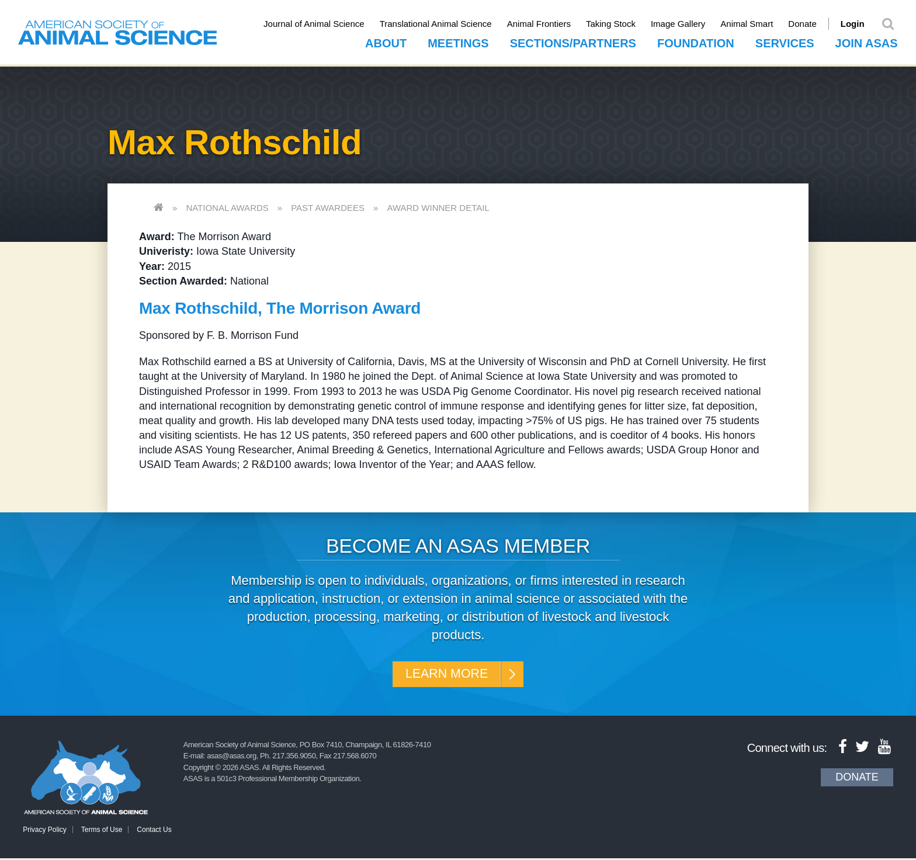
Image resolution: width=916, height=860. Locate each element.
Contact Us (154, 831)
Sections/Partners (573, 41)
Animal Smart (755, 24)
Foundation (695, 41)
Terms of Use (102, 831)
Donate (811, 24)
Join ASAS (866, 41)
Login (861, 24)
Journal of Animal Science (322, 24)
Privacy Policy (45, 831)
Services (784, 41)
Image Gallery (686, 24)
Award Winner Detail (438, 206)
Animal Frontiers (547, 24)
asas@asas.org (231, 757)
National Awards (227, 206)
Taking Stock (619, 24)
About (386, 41)
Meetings (458, 41)
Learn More (444, 674)
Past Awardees (328, 206)
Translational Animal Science (444, 24)
